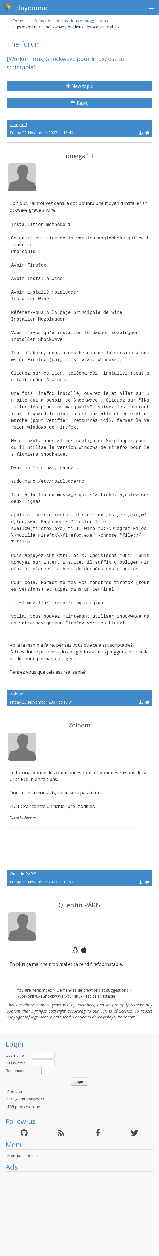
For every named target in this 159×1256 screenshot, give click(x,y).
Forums (19, 20)
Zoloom (17, 694)
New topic (79, 86)
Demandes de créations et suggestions (71, 20)
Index (47, 990)
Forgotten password (26, 1098)
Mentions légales (23, 1155)
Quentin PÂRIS (23, 873)
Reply (79, 103)
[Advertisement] (79, 1213)
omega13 (18, 124)
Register (15, 1091)
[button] (151, 7)
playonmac (25, 7)
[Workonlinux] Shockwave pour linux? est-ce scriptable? (67, 996)
